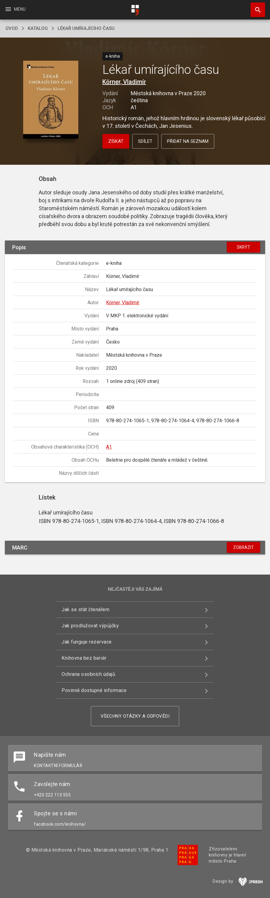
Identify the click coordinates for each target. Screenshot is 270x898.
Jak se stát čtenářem (85, 609)
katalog (38, 28)
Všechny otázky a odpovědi (135, 716)
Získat (115, 141)
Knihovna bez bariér (84, 658)
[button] (51, 100)
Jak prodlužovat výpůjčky (90, 626)
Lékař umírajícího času (86, 28)
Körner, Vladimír (124, 81)
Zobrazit (243, 547)
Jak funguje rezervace (87, 642)
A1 (109, 447)
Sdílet (145, 141)
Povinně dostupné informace (94, 690)
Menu (15, 9)
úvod (11, 28)
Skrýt (243, 247)
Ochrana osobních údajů (88, 674)
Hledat (255, 6)
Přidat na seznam (187, 141)
